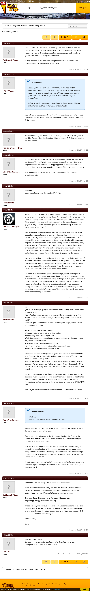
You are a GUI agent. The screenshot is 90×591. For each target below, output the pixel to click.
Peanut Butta (8, 203)
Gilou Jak (6, 552)
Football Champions (56, 584)
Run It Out (33, 586)
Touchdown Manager (41, 584)
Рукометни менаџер (71, 584)
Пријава (82, 8)
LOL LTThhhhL (9, 91)
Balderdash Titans (10, 60)
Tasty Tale (83, 584)
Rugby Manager (27, 584)
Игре (29, 8)
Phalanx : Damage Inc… (12, 226)
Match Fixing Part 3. (37, 25)
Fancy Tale (25, 586)
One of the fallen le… (11, 172)
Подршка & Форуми (47, 8)
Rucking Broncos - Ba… (12, 148)
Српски (84, 1)
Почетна (7, 25)
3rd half (24, 25)
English (16, 25)
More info (56, 590)
